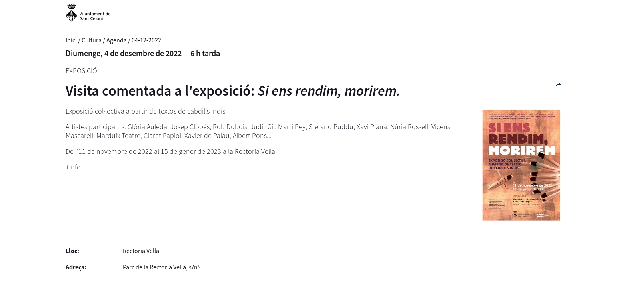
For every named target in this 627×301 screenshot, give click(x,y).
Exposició (81, 70)
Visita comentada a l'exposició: (233, 91)
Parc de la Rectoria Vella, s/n (160, 267)
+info (73, 166)
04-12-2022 (146, 40)
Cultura (92, 40)
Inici (71, 40)
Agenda (116, 40)
